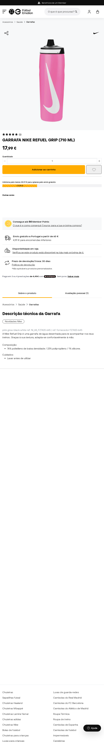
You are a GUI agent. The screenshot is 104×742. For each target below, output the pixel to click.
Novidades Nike (13, 321)
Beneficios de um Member (52, 3)
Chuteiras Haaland (12, 703)
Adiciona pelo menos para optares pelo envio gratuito (29, 182)
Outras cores (8, 195)
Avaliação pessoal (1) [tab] (77, 293)
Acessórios (7, 22)
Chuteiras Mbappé (12, 708)
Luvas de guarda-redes (66, 692)
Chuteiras (7, 692)
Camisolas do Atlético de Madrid (70, 708)
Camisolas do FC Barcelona (68, 703)
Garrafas (30, 22)
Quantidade (7, 156)
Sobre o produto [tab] (27, 293)
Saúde (20, 22)
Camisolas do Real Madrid (67, 697)
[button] (52, 250)
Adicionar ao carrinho (44, 169)
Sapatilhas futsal (11, 697)
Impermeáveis (61, 735)
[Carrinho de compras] (97, 12)
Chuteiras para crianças (15, 735)
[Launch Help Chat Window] (92, 728)
